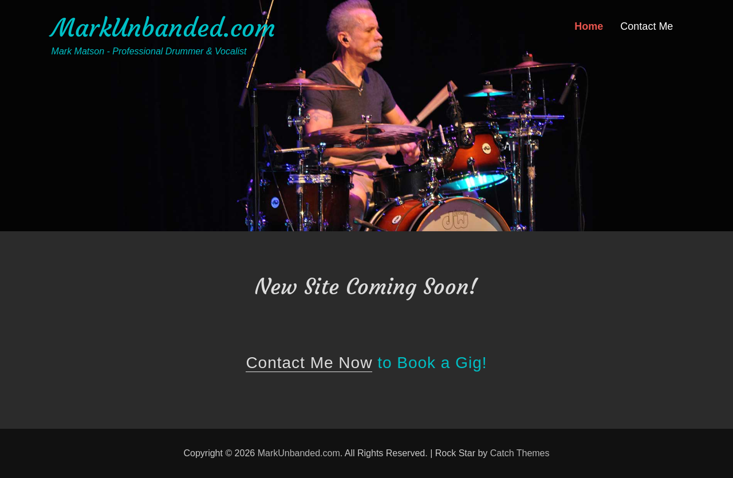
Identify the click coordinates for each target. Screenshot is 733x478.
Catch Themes (520, 453)
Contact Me (646, 26)
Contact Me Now (309, 363)
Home (588, 26)
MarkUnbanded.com (163, 28)
